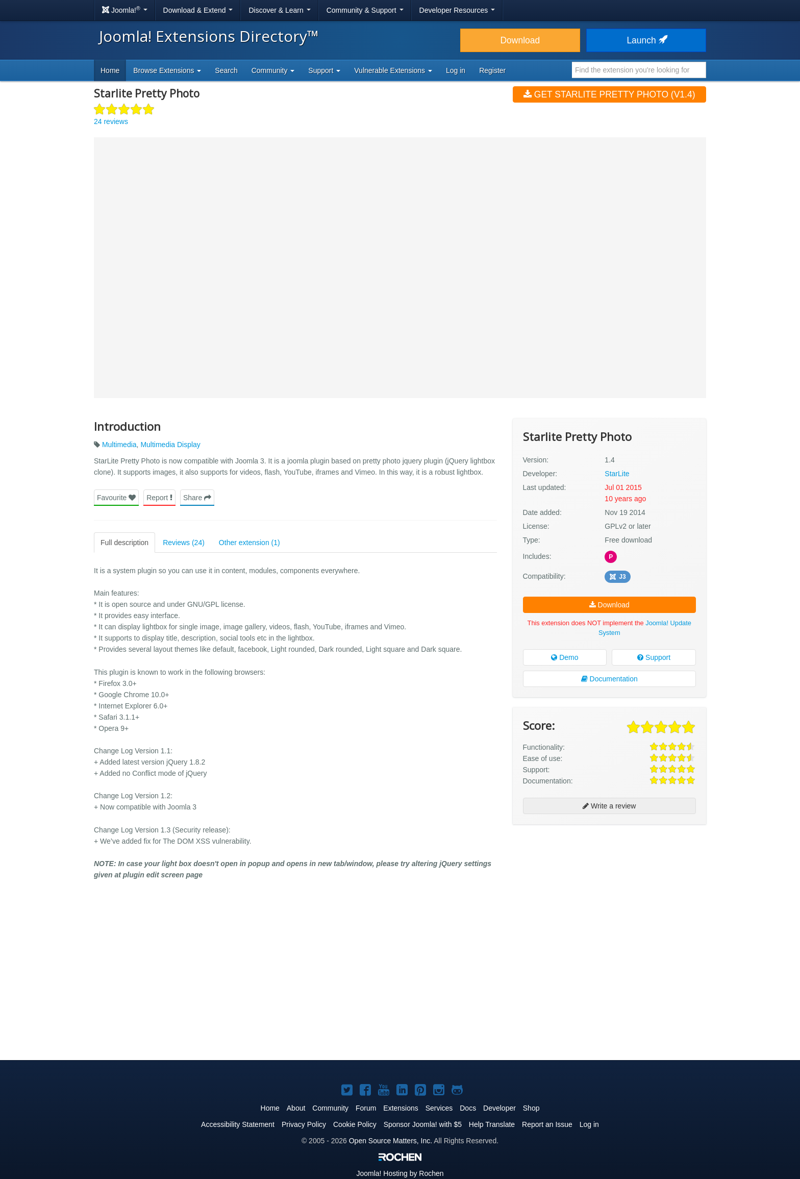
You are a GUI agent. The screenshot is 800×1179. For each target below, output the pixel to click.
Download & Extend (198, 10)
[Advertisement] (609, 898)
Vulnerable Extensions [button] (393, 70)
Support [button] (324, 70)
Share (197, 498)
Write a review (609, 806)
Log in (455, 70)
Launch (646, 40)
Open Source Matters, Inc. (390, 1141)
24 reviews (111, 121)
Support (653, 657)
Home (110, 70)
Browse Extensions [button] (167, 70)
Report (159, 498)
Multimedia (119, 444)
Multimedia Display (170, 444)
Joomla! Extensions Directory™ (209, 36)
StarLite (617, 474)
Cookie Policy (355, 1124)
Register (492, 70)
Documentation (609, 679)
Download (520, 40)
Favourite (116, 498)
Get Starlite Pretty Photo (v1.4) (609, 94)
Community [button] (273, 70)
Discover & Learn (279, 10)
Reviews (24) (184, 542)
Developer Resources (457, 10)
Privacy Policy (304, 1124)
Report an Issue (547, 1124)
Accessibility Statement (237, 1124)
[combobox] (639, 70)
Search (226, 70)
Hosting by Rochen (399, 1173)
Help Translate (492, 1124)
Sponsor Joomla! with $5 (423, 1124)
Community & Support (365, 10)
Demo (564, 657)
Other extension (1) (249, 542)
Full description (124, 542)
